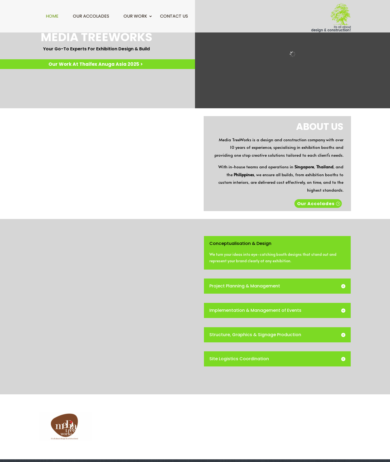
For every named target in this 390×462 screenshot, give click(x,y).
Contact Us (174, 16)
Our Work (135, 16)
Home (52, 16)
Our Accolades (91, 16)
